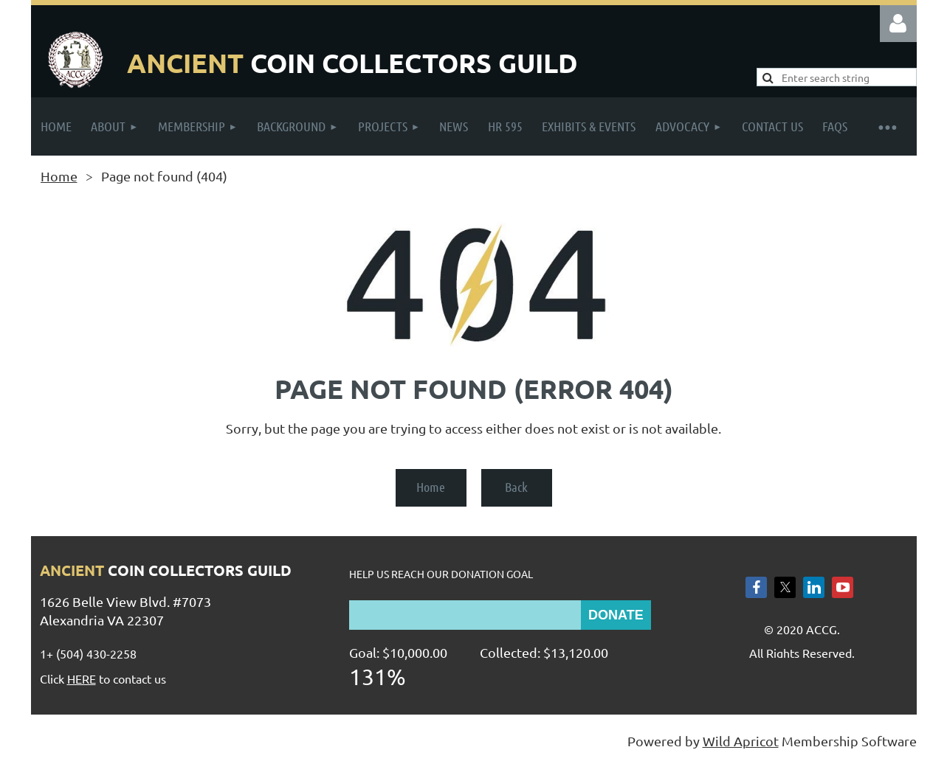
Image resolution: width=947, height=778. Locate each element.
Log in (898, 23)
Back (516, 487)
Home (59, 176)
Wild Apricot (741, 741)
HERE (81, 678)
